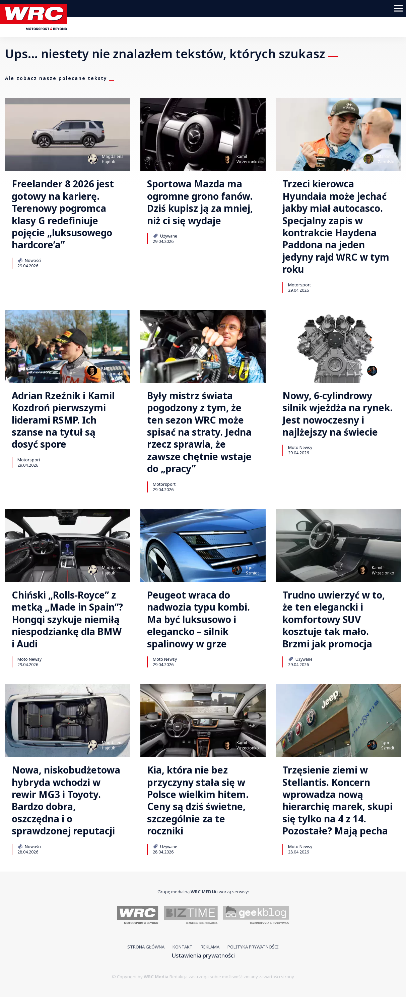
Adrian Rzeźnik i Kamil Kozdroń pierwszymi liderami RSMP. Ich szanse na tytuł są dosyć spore (63, 419)
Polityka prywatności (253, 947)
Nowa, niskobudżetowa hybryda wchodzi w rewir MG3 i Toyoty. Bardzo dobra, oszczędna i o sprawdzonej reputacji (66, 800)
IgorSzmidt (387, 370)
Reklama (210, 947)
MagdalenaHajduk (113, 159)
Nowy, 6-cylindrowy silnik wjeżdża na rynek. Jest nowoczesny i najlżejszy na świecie (337, 413)
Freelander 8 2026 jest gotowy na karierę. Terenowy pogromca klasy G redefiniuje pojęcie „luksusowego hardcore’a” (63, 214)
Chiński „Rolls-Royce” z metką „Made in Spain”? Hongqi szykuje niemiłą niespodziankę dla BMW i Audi (67, 619)
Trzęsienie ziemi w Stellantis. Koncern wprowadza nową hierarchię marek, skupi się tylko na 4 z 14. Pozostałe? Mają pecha (337, 800)
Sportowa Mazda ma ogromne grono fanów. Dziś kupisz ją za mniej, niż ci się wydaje (200, 202)
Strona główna (145, 947)
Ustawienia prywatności (203, 955)
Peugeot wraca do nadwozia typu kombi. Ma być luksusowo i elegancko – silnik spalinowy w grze (198, 619)
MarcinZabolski (386, 159)
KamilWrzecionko (247, 159)
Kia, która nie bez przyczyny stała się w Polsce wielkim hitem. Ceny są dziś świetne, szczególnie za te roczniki (198, 800)
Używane (165, 236)
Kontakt (183, 947)
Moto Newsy (300, 447)
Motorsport (299, 284)
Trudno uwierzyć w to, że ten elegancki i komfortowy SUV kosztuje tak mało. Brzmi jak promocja (333, 619)
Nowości (29, 260)
